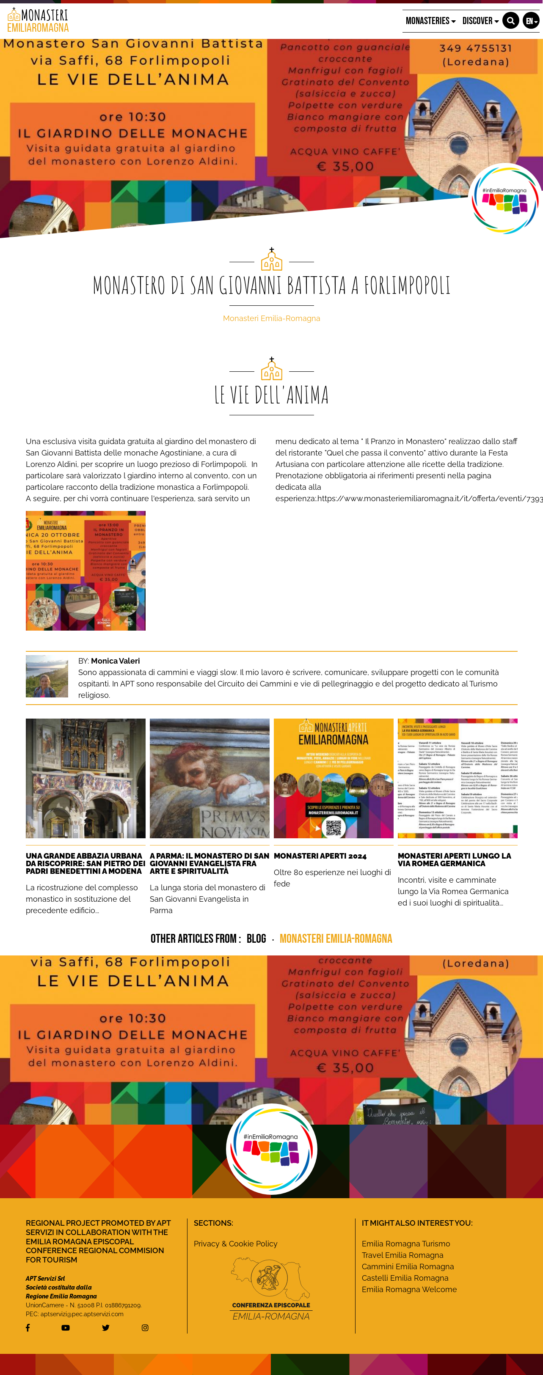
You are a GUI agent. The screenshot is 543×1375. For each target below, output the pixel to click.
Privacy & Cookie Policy (236, 1243)
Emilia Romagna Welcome (409, 1289)
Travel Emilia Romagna (403, 1255)
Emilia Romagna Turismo (406, 1243)
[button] (510, 20)
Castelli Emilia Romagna (405, 1277)
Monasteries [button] (431, 21)
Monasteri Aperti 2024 (320, 855)
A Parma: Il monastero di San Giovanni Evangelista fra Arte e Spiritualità (210, 863)
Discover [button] (481, 21)
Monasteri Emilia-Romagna (271, 318)
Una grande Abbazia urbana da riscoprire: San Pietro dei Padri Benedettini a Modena (86, 863)
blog (257, 939)
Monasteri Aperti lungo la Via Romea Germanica (454, 859)
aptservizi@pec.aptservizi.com (82, 1314)
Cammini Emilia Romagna (408, 1266)
